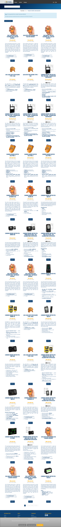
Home (26, 10)
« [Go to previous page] (23, 505)
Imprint (5, 515)
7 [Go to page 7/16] (34, 505)
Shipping (19, 515)
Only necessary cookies (22, 525)
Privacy (5, 516)
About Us (32, 515)
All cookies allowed (39, 525)
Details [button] (12, 60)
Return (19, 516)
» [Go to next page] (37, 505)
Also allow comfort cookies (31, 525)
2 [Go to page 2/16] (26, 505)
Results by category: (8, 20)
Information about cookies (30, 522)
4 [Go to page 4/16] (29, 505)
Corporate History (33, 516)
